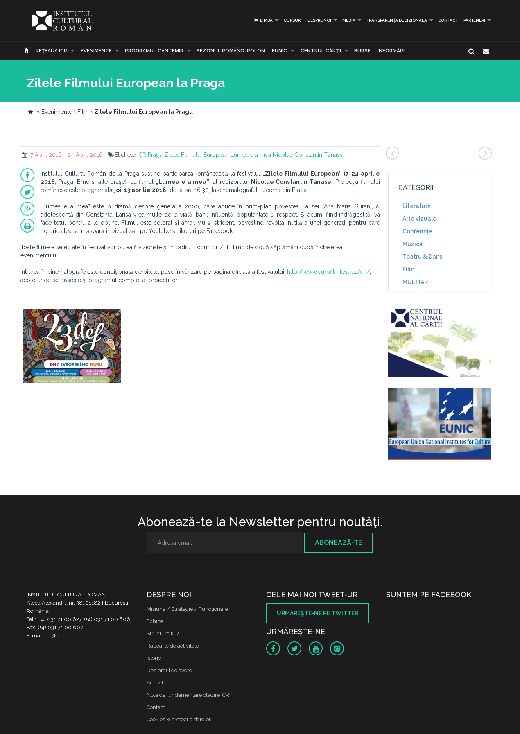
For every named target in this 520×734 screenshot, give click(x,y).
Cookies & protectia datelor (179, 719)
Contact (448, 20)
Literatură (416, 206)
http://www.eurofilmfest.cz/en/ (328, 272)
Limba (263, 20)
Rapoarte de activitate (173, 646)
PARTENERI (474, 20)
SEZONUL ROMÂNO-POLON (231, 51)
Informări (391, 51)
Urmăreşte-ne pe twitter (317, 613)
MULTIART (417, 282)
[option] (71, 347)
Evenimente (96, 51)
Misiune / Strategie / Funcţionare (187, 609)
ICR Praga (150, 154)
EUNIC (279, 51)
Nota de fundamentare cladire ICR (188, 695)
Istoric (154, 658)
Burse (362, 51)
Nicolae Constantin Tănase (308, 154)
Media (348, 20)
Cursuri (293, 20)
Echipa (155, 621)
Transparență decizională (396, 20)
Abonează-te (338, 543)
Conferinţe (417, 231)
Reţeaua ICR (51, 51)
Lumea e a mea (251, 154)
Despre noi (319, 20)
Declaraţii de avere (169, 670)
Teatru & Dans (422, 256)
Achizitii (156, 683)
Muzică (412, 244)
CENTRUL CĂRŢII (321, 51)
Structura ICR (163, 633)
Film (408, 269)
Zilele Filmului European (196, 154)
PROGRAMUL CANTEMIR (154, 51)
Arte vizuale (419, 218)
